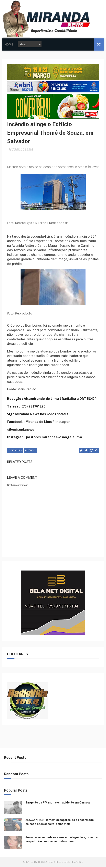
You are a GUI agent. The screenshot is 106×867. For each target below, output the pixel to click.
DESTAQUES (15, 450)
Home (9, 44)
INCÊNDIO (30, 450)
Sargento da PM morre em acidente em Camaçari (59, 802)
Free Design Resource (69, 862)
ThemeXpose (45, 862)
